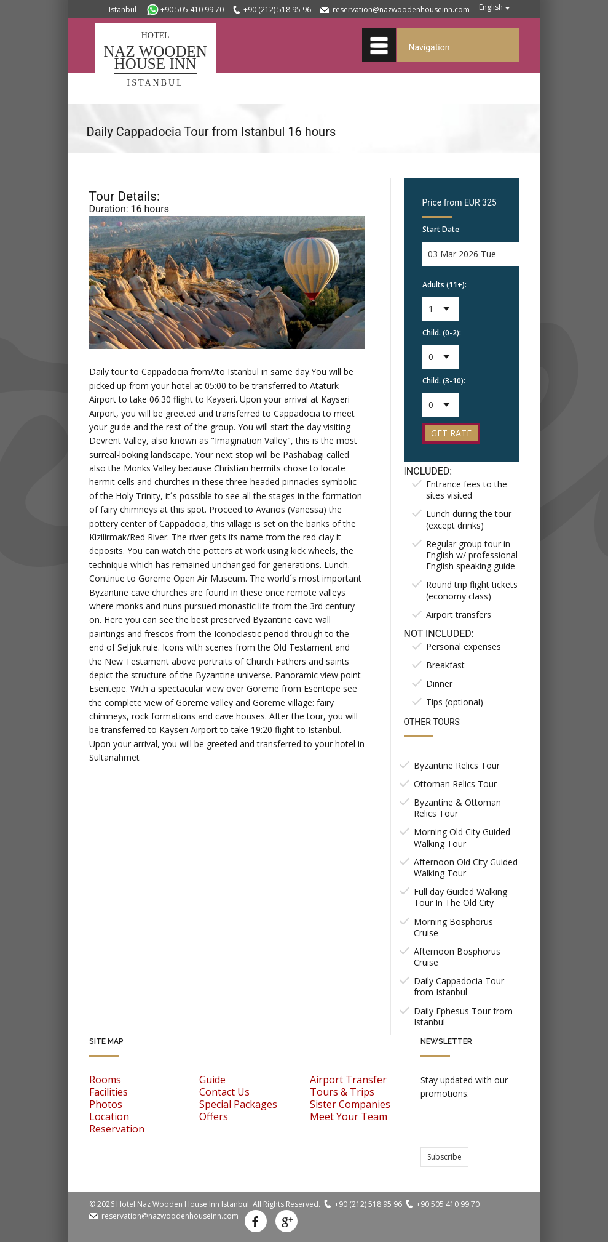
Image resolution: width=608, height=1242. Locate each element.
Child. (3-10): (443, 380)
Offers (213, 1116)
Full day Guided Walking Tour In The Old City (460, 897)
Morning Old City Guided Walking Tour (462, 837)
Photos (105, 1104)
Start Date (440, 229)
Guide (212, 1079)
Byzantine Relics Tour (457, 765)
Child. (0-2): (441, 332)
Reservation (116, 1129)
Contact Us (224, 1092)
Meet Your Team (348, 1116)
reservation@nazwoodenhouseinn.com (401, 9)
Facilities (108, 1092)
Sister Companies (350, 1104)
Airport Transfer (348, 1079)
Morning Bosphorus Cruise (453, 927)
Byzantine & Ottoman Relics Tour (457, 807)
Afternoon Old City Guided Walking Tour (466, 867)
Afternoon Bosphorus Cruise (457, 956)
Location (109, 1116)
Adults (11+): (444, 284)
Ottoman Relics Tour (455, 784)
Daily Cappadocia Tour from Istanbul (459, 986)
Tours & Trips (342, 1092)
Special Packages (238, 1104)
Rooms (105, 1079)
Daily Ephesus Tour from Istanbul (463, 1016)
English (491, 7)
